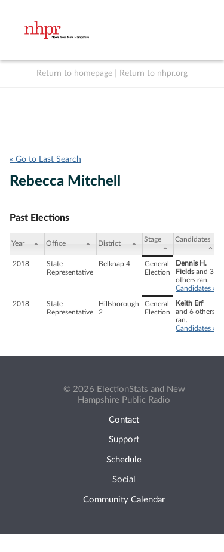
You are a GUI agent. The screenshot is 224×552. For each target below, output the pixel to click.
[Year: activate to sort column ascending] (27, 244)
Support (124, 439)
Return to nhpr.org (153, 73)
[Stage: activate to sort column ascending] (157, 244)
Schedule (124, 459)
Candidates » (196, 288)
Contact (124, 419)
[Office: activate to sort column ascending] (70, 244)
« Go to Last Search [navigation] (45, 159)
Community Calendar (124, 499)
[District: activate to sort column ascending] (119, 244)
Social (124, 479)
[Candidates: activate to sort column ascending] (196, 244)
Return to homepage (74, 73)
